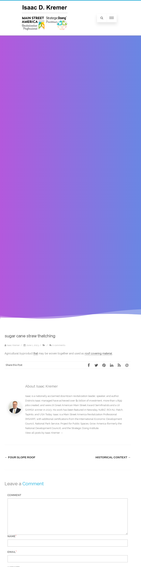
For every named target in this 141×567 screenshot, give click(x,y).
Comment (14, 495)
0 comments (58, 345)
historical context (113, 457)
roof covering (93, 353)
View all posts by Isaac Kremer (44, 432)
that (35, 353)
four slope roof (20, 457)
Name (11, 536)
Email (11, 552)
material (107, 353)
